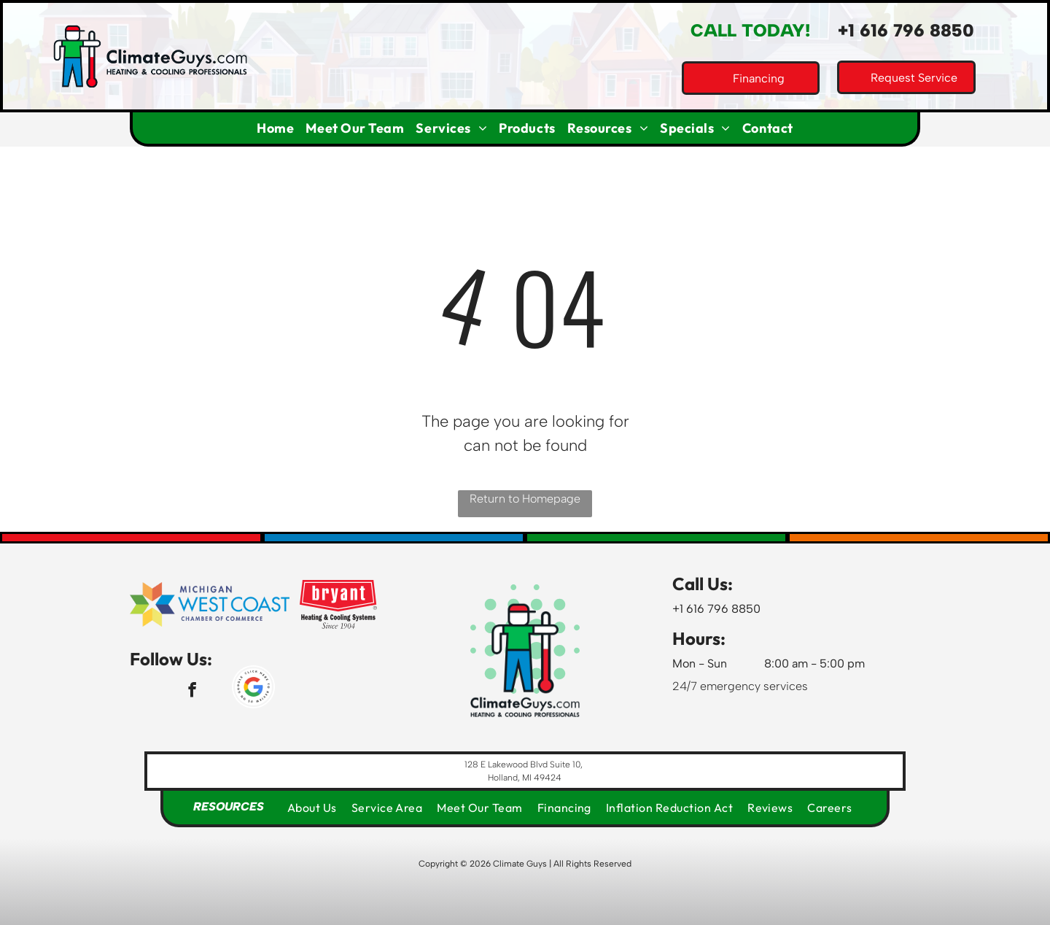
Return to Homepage (525, 499)
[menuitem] (275, 128)
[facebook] (192, 691)
